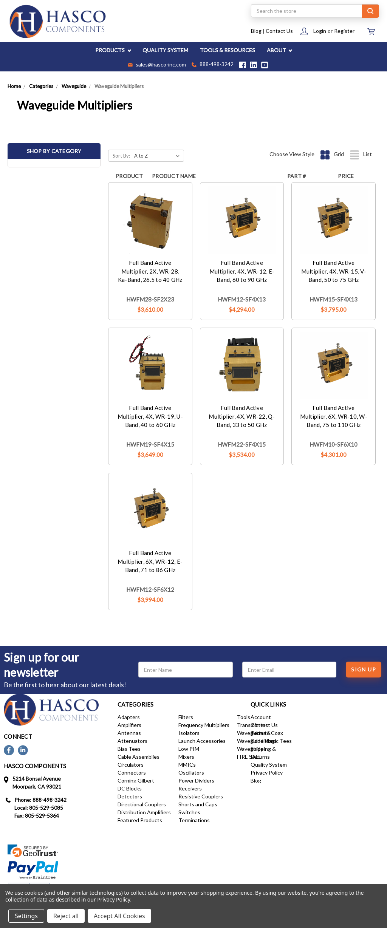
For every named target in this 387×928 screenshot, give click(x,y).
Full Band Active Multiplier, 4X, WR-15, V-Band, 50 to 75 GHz (333, 271)
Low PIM (188, 748)
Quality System (269, 764)
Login (319, 31)
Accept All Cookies (119, 916)
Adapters (129, 717)
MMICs (187, 764)
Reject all (66, 916)
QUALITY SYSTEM (165, 50)
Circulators (131, 764)
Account (261, 717)
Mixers (186, 756)
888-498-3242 (213, 64)
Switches (189, 812)
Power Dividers (196, 780)
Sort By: (121, 156)
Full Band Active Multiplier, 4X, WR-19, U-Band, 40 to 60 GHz (150, 416)
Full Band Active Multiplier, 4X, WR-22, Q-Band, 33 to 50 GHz (242, 416)
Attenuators (132, 741)
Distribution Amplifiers (144, 812)
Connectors (132, 772)
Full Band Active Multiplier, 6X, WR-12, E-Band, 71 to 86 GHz (150, 561)
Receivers (190, 788)
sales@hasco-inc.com (157, 65)
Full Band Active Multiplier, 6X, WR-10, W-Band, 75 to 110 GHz (333, 416)
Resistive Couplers (200, 796)
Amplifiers (129, 725)
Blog (256, 31)
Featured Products (140, 820)
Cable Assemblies (138, 756)
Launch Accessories (202, 741)
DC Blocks (130, 788)
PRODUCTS (113, 50)
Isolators (189, 733)
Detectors (130, 796)
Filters (185, 717)
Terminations (194, 820)
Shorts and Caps (197, 804)
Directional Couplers (142, 804)
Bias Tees (129, 748)
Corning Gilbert (136, 780)
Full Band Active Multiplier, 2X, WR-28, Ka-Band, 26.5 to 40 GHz (150, 271)
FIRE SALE (249, 756)
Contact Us (279, 31)
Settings (26, 916)
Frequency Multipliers (203, 725)
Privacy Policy (267, 772)
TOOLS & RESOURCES (227, 50)
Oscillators (191, 772)
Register (344, 31)
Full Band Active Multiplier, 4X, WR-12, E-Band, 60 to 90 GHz (241, 271)
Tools (243, 717)
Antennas (129, 733)
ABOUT (279, 50)
